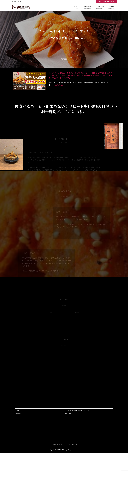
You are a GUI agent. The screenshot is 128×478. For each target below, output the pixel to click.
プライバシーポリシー (57, 444)
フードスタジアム (57, 85)
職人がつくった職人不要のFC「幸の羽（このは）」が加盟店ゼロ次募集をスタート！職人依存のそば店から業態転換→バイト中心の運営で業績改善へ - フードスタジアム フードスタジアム (81, 75)
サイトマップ (73, 444)
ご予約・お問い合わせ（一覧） (106, 1)
